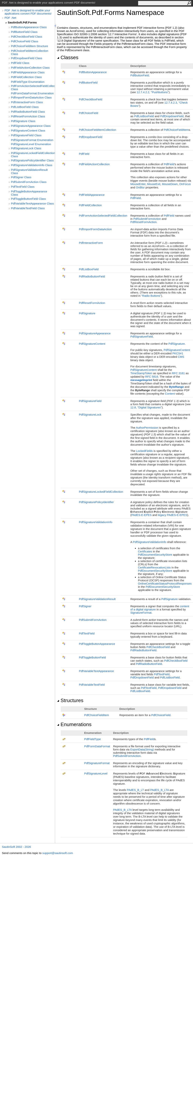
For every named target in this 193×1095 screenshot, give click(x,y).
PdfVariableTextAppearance (96, 671)
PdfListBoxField (144, 116)
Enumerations (74, 724)
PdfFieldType (92, 739)
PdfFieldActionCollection (94, 164)
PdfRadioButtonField (92, 276)
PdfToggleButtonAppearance (97, 643)
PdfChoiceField (88, 113)
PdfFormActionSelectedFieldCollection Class (33, 87)
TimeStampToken (141, 373)
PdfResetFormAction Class (28, 116)
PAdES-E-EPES (141, 515)
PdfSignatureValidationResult (97, 599)
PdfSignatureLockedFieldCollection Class (33, 154)
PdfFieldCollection (90, 205)
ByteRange (176, 386)
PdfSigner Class (21, 177)
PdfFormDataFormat (97, 746)
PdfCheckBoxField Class (26, 36)
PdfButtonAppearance (93, 72)
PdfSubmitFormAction (147, 218)
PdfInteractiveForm (91, 242)
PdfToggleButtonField (92, 657)
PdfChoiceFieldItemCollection (97, 129)
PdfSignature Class (23, 121)
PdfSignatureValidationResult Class (29, 171)
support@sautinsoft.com (57, 853)
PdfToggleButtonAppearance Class (29, 193)
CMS (181, 356)
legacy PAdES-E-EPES (172, 515)
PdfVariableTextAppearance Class (32, 203)
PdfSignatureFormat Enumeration (32, 140)
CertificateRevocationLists (154, 567)
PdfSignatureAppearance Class (31, 125)
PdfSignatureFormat (97, 763)
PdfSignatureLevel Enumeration (31, 144)
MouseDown (170, 184)
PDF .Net (10, 17)
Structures (70, 700)
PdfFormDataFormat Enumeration (32, 93)
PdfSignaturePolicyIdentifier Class (32, 160)
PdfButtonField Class (24, 31)
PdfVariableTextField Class (28, 208)
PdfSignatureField (141, 336)
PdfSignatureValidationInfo (95, 522)
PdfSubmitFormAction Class (29, 182)
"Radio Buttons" (151, 295)
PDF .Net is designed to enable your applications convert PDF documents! (28, 12)
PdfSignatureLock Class (26, 148)
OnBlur (140, 187)
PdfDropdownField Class (26, 58)
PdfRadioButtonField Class (28, 111)
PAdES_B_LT (135, 789)
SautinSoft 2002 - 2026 (16, 846)
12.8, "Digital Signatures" (146, 407)
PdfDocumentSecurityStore (155, 554)
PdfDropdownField (172, 116)
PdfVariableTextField (92, 684)
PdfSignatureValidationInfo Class (31, 165)
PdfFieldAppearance (92, 194)
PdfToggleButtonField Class (28, 198)
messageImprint (141, 380)
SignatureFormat (141, 612)
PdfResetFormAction (143, 222)
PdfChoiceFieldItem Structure (29, 46)
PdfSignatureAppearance (95, 333)
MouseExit (153, 184)
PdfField (84, 153)
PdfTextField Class (22, 186)
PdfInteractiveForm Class (27, 102)
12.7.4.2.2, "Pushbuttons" (153, 92)
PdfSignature (87, 313)
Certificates (145, 551)
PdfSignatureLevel (95, 773)
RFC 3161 (178, 373)
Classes (67, 57)
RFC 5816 (151, 376)
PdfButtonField (139, 75)
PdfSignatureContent (92, 343)
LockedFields (144, 450)
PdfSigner (85, 606)
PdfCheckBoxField (90, 99)
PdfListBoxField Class (25, 106)
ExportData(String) (142, 749)
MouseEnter (138, 184)
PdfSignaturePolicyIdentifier (96, 502)
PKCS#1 (177, 353)
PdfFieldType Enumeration (27, 81)
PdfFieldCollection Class (26, 77)
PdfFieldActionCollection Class (30, 67)
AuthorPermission (147, 427)
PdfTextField (87, 633)
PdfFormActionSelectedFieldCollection (103, 215)
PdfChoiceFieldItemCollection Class (29, 52)
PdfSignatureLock (90, 414)
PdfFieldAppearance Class (28, 72)
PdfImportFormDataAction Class (31, 97)
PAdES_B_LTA (159, 789)
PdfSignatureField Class (26, 135)
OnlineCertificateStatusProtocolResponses (164, 583)
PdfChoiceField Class (24, 41)
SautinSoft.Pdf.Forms (22, 22)
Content (170, 393)
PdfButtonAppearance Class (29, 27)
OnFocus (185, 184)
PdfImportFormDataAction (95, 229)
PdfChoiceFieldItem (176, 129)
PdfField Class (20, 62)
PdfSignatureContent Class (28, 130)
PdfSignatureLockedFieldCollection (101, 491)
